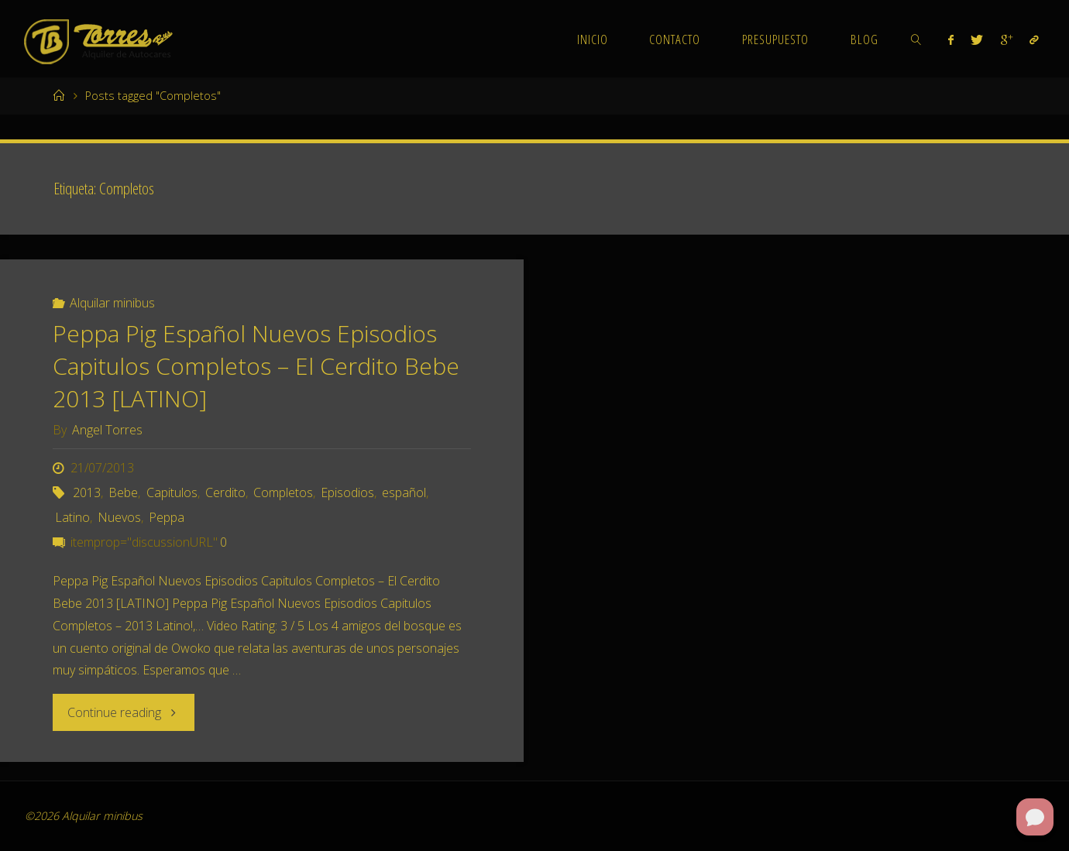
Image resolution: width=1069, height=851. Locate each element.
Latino (72, 517)
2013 (87, 492)
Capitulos (172, 492)
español (404, 492)
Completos (283, 492)
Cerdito (225, 492)
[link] (916, 38)
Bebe (123, 492)
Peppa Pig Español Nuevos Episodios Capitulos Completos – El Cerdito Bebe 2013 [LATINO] (256, 365)
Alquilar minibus (112, 302)
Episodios (347, 492)
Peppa (166, 517)
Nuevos (119, 517)
